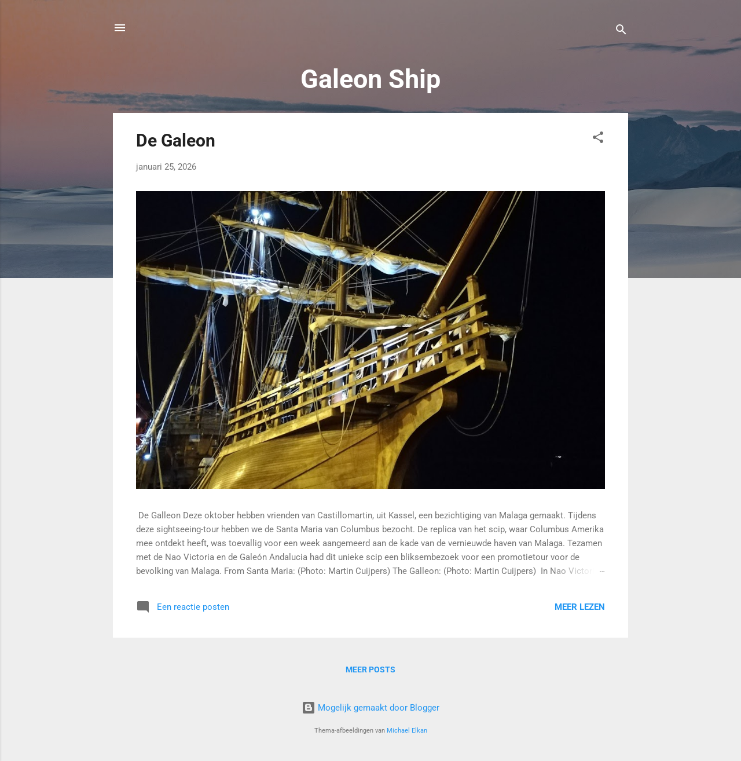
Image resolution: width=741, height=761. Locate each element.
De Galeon (175, 140)
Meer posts (370, 669)
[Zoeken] (621, 31)
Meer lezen (580, 607)
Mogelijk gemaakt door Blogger (370, 708)
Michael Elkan (407, 730)
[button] (598, 139)
